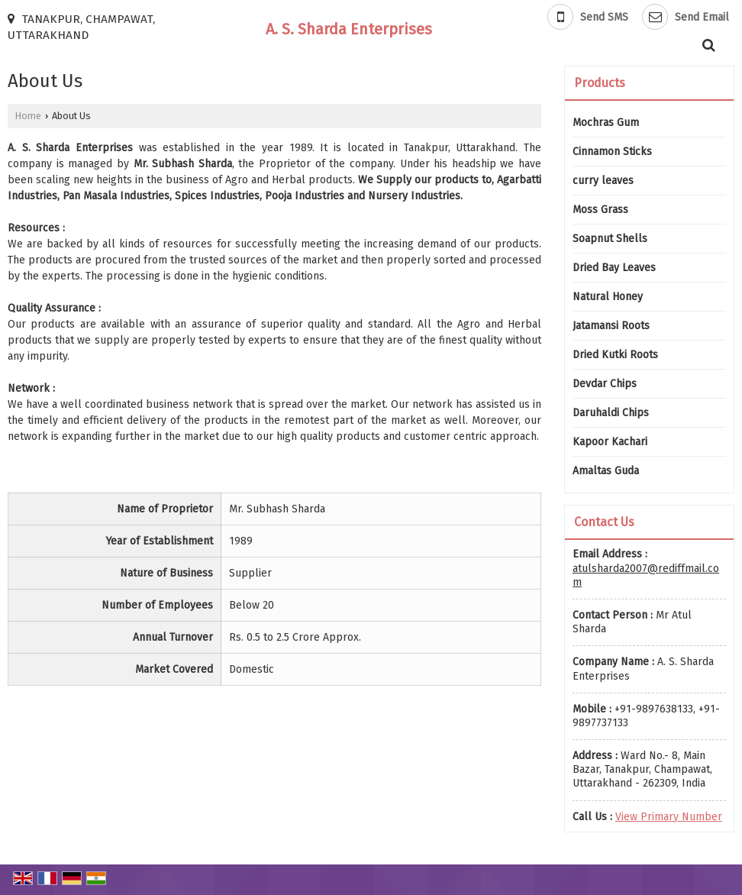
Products (599, 83)
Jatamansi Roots (611, 325)
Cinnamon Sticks (612, 151)
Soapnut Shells (610, 238)
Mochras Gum (606, 122)
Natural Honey (608, 296)
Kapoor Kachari (610, 441)
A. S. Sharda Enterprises (349, 29)
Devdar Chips (605, 383)
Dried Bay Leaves (614, 267)
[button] (668, 816)
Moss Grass (600, 209)
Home (28, 115)
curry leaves (603, 180)
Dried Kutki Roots (615, 354)
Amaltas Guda (606, 470)
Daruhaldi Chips (611, 412)
